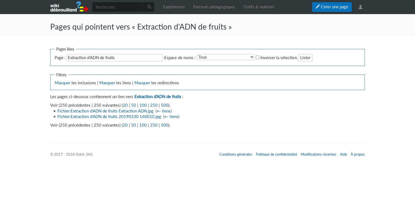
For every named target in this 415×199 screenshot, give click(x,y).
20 (125, 105)
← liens (164, 111)
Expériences (174, 6)
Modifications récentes (318, 154)
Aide (343, 154)
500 (164, 105)
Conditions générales (235, 154)
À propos (358, 154)
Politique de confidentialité (276, 154)
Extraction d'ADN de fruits (157, 96)
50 (133, 105)
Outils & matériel (258, 6)
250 (154, 105)
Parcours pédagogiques (214, 6)
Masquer (62, 82)
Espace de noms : (180, 57)
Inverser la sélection (278, 57)
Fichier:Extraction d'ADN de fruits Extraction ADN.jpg (105, 111)
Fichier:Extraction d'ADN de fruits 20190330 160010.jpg (109, 116)
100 (143, 105)
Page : (60, 57)
